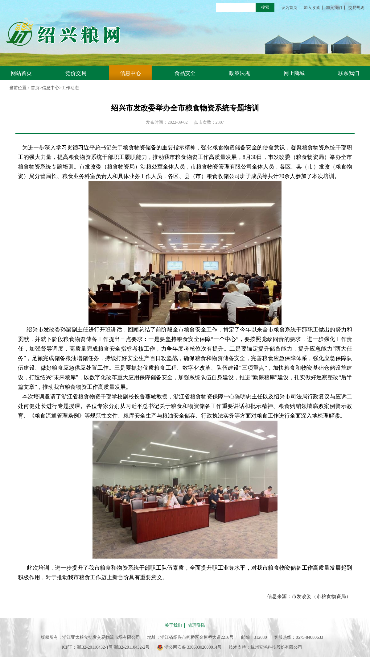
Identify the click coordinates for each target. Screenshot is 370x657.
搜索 (265, 7)
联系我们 (348, 73)
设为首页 (289, 8)
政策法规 (239, 73)
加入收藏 (312, 8)
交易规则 (356, 8)
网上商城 (294, 73)
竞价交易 (75, 73)
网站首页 (21, 73)
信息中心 (130, 73)
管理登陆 (196, 625)
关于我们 (173, 625)
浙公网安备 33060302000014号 (189, 647)
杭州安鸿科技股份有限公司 (276, 647)
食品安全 (185, 73)
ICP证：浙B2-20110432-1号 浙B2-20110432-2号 (106, 647)
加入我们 (334, 8)
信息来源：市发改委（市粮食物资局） (309, 596)
